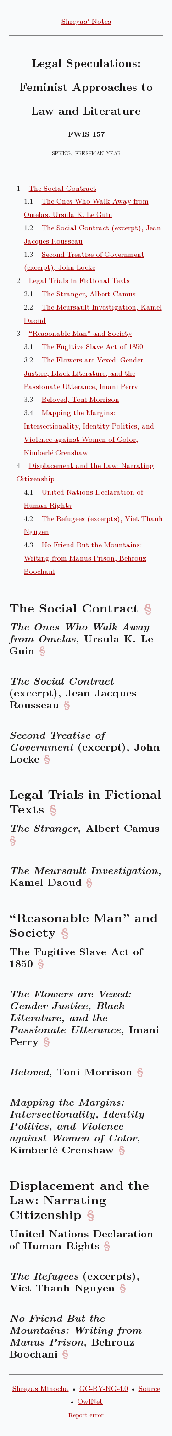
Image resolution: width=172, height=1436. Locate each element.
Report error (86, 1414)
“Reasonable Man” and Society (80, 333)
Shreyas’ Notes (86, 21)
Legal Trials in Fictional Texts (79, 280)
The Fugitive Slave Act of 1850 (92, 346)
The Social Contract (62, 188)
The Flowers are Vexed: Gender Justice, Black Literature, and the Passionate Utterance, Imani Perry (83, 372)
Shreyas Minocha (40, 1388)
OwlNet (90, 1401)
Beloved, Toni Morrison (80, 399)
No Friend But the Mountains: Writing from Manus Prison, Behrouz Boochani (85, 557)
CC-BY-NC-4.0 (103, 1388)
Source (149, 1388)
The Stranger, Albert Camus (89, 293)
